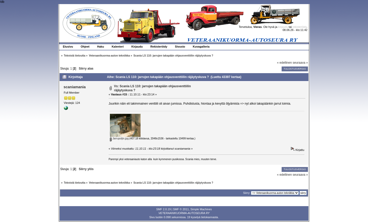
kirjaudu (283, 26)
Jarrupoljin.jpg (119, 138)
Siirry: (246, 192)
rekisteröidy (300, 26)
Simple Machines (201, 209)
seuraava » (300, 62)
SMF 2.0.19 (163, 209)
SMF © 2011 (181, 209)
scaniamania (75, 87)
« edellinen (284, 62)
